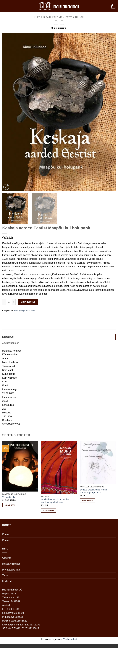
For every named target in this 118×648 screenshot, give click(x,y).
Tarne (5, 575)
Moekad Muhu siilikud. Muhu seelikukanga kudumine (55, 500)
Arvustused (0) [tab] (10, 343)
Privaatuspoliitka (11, 569)
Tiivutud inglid (8, 497)
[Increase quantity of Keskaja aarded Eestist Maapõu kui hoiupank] (14, 302)
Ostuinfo (6, 558)
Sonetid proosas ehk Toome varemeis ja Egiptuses (93, 491)
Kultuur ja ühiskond (48, 17)
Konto (5, 534)
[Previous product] (62, 22)
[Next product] (56, 22)
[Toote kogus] (9, 302)
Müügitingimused (11, 563)
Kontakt (6, 540)
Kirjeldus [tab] (8, 337)
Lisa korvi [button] (10, 505)
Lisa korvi (28, 302)
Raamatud (30, 310)
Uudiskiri (6, 581)
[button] (4, 6)
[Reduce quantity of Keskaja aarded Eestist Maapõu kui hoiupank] (4, 302)
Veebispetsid (70, 639)
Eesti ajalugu (74, 17)
